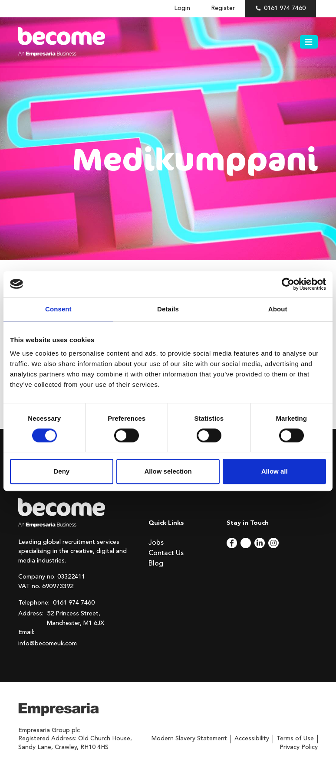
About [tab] (277, 309)
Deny (61, 471)
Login (182, 8)
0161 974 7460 (285, 8)
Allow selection (167, 471)
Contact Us (166, 553)
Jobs (156, 543)
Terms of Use (295, 739)
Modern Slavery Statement (189, 739)
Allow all (274, 471)
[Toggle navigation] (309, 42)
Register (223, 8)
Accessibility (251, 739)
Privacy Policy (299, 747)
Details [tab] (168, 309)
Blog (155, 563)
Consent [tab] (58, 309)
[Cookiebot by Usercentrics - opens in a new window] (288, 284)
